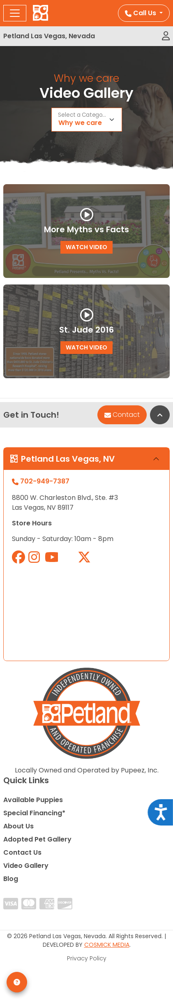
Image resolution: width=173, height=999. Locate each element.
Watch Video (86, 247)
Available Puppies (33, 800)
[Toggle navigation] (14, 13)
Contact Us (22, 852)
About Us (18, 826)
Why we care (80, 122)
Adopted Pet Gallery (37, 839)
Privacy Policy (86, 958)
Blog (10, 878)
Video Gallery (25, 865)
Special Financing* (34, 813)
